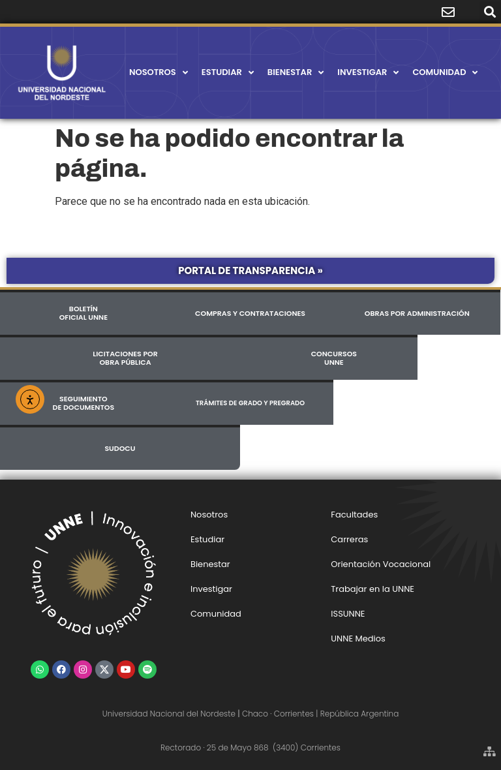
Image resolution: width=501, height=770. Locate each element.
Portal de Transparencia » (250, 270)
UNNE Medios (358, 638)
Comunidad (445, 73)
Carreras (349, 539)
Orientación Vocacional (381, 564)
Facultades (354, 514)
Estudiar (228, 73)
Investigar (368, 73)
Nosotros (158, 73)
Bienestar (295, 73)
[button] (490, 12)
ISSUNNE (348, 614)
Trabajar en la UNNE (372, 589)
